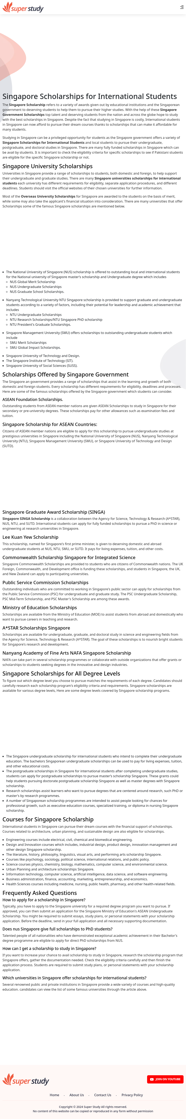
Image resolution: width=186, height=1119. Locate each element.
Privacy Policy (132, 1095)
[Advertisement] (93, 63)
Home (54, 1095)
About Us (77, 1095)
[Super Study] (23, 7)
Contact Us (102, 1095)
